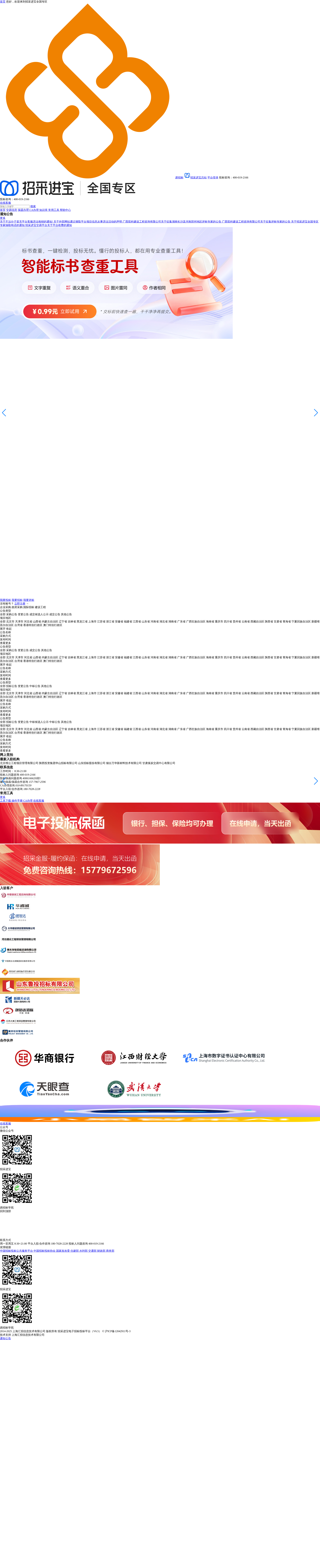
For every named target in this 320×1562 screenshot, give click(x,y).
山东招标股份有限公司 (91, 763)
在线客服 (5, 202)
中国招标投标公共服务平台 (17, 1250)
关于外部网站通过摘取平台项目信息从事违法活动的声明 (88, 221)
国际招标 (28, 607)
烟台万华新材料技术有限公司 (124, 763)
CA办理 (34, 210)
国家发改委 (63, 1250)
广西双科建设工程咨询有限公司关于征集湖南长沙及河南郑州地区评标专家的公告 (172, 221)
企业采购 (5, 607)
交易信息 (11, 210)
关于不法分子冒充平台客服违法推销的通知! (27, 221)
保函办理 (23, 210)
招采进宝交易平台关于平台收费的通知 (48, 225)
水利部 (83, 1250)
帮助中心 (65, 210)
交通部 (92, 1250)
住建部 (75, 1250)
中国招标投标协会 (45, 1250)
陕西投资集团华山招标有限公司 (58, 763)
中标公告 (34, 686)
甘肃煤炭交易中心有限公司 (158, 763)
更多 (2, 218)
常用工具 (54, 210)
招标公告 (11, 686)
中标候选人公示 (39, 721)
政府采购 (17, 607)
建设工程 (40, 607)
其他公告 (66, 614)
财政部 (101, 1250)
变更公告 (23, 614)
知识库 (43, 210)
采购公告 (11, 614)
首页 (2, 210)
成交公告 (54, 614)
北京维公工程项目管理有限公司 (19, 763)
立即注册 (19, 603)
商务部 (110, 1250)
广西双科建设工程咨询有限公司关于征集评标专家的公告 (256, 221)
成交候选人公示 (39, 614)
